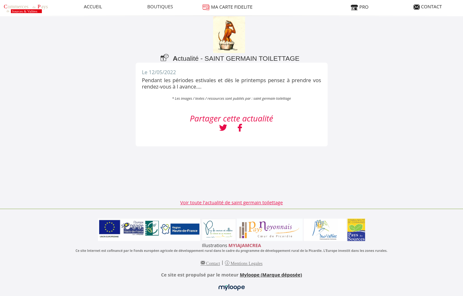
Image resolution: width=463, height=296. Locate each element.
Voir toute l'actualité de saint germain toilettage (231, 202)
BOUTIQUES (160, 7)
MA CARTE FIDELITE (227, 7)
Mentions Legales (245, 263)
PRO (359, 7)
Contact (212, 263)
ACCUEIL (93, 7)
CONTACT (427, 7)
